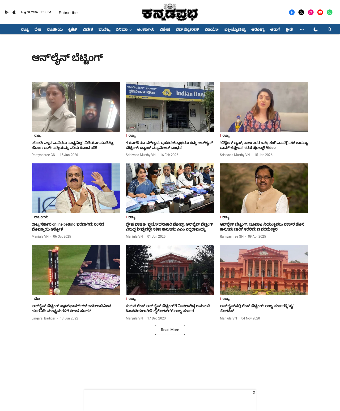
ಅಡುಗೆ (275, 29)
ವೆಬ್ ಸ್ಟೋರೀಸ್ (187, 29)
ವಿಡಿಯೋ (212, 29)
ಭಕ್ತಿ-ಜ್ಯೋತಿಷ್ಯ (235, 29)
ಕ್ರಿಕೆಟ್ (72, 29)
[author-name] (44, 155)
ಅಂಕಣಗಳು (145, 29)
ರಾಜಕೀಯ (55, 29)
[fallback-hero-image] (76, 107)
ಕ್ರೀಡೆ (289, 29)
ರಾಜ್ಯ (25, 29)
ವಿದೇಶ (88, 29)
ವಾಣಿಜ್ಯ (104, 29)
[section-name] (76, 136)
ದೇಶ (37, 29)
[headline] (76, 145)
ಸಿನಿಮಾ (122, 29)
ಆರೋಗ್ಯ (257, 29)
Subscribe (68, 12)
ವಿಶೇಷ (165, 29)
